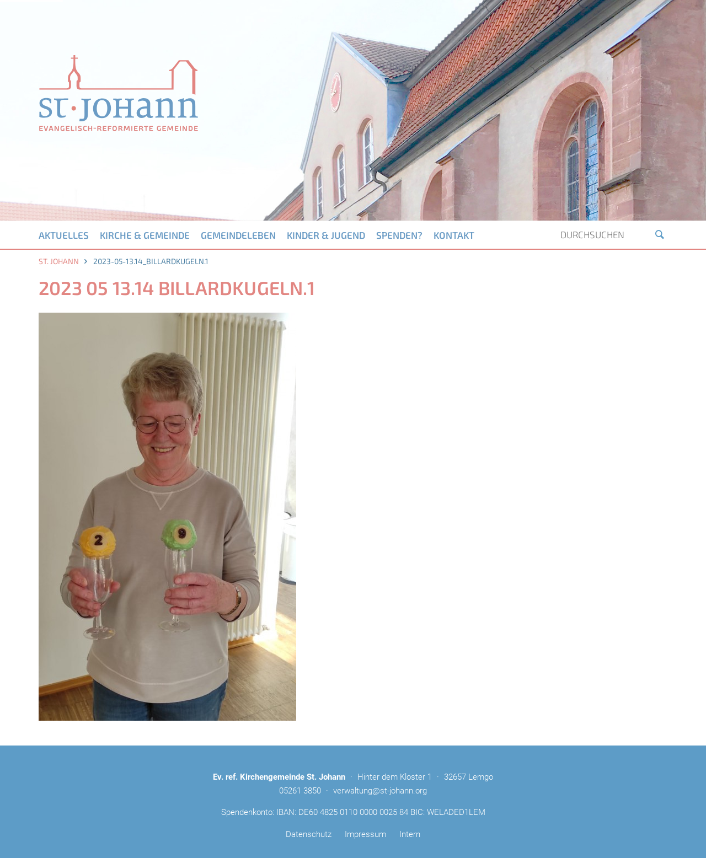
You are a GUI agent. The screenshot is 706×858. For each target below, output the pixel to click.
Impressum (365, 834)
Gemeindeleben (238, 234)
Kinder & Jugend (326, 234)
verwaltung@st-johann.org (380, 791)
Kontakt (454, 234)
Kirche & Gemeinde (145, 234)
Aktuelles (64, 234)
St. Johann (59, 261)
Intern (409, 834)
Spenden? (399, 234)
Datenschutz (308, 834)
